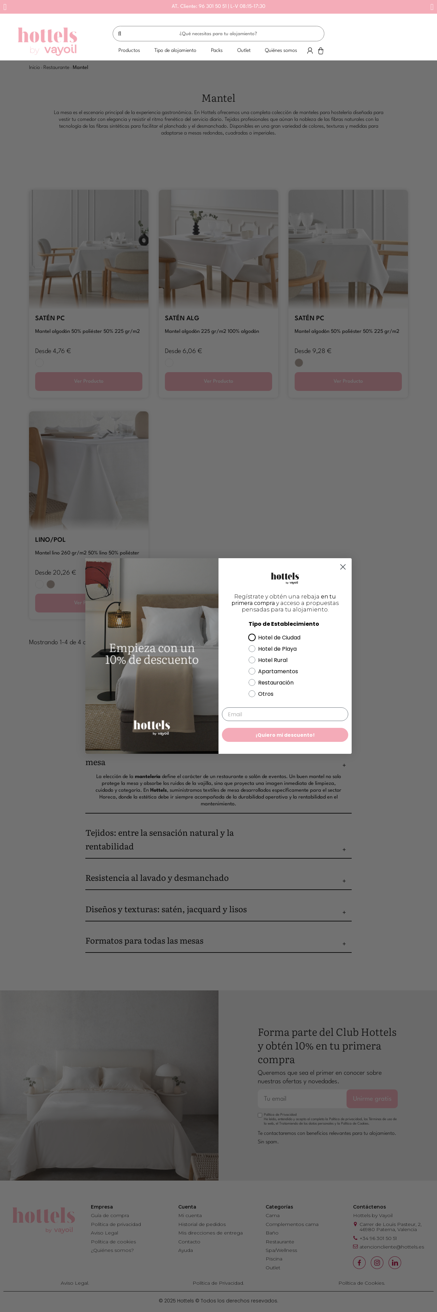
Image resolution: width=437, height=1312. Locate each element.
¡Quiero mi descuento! (285, 735)
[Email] (285, 714)
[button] (4, 7)
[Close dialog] (343, 567)
